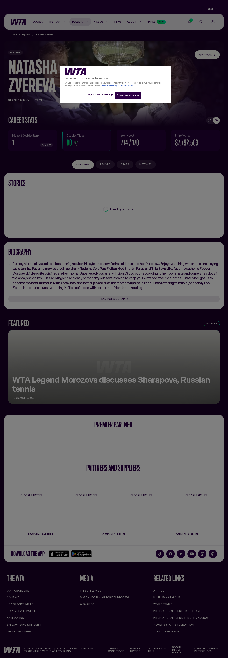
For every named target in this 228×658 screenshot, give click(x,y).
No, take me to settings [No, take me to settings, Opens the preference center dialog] (100, 95)
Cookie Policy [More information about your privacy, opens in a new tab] (109, 86)
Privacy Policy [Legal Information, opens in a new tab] (125, 86)
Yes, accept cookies (128, 95)
